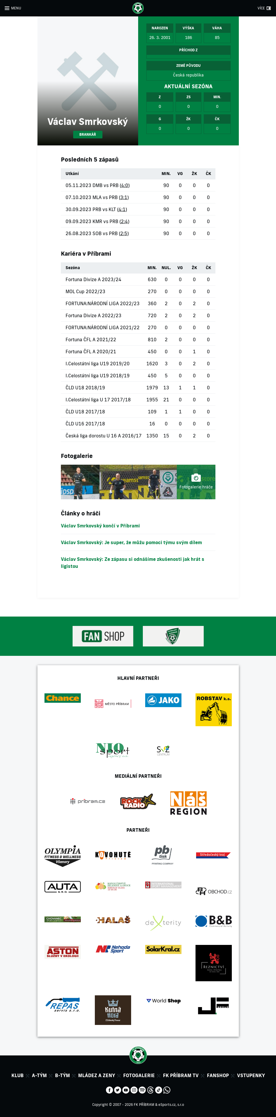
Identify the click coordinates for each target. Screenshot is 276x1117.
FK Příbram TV (181, 1075)
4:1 (122, 209)
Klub (17, 1075)
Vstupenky (251, 1075)
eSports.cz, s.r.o (171, 1104)
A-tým (39, 1075)
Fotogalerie (139, 1075)
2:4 (124, 221)
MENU (16, 8)
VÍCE (261, 8)
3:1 (123, 197)
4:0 (124, 185)
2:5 (123, 233)
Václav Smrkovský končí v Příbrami (100, 526)
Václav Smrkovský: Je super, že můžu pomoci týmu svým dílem (131, 542)
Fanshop (218, 1075)
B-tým (62, 1075)
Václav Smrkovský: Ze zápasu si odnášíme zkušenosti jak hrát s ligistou (132, 562)
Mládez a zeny (96, 1075)
